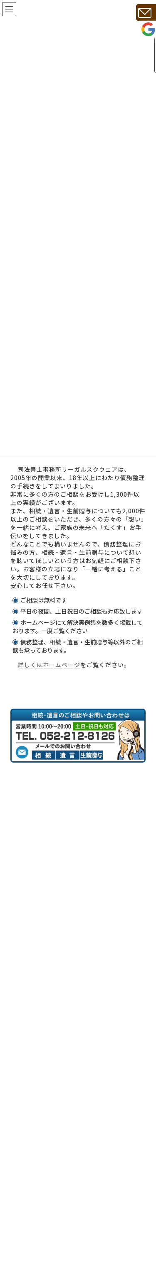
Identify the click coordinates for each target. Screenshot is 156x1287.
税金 (29, 1087)
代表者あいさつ (44, 986)
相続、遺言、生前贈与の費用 (61, 1003)
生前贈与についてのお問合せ (61, 1137)
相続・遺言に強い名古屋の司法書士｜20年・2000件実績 (76, 948)
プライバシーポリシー (53, 1188)
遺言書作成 (38, 1266)
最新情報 (35, 1205)
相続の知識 (38, 1053)
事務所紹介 (38, 969)
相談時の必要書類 (47, 1037)
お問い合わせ (41, 1154)
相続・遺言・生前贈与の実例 (61, 1070)
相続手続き (38, 1250)
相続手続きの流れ (47, 1020)
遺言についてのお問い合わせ (61, 1121)
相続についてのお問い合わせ (61, 1104)
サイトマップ (41, 1172)
